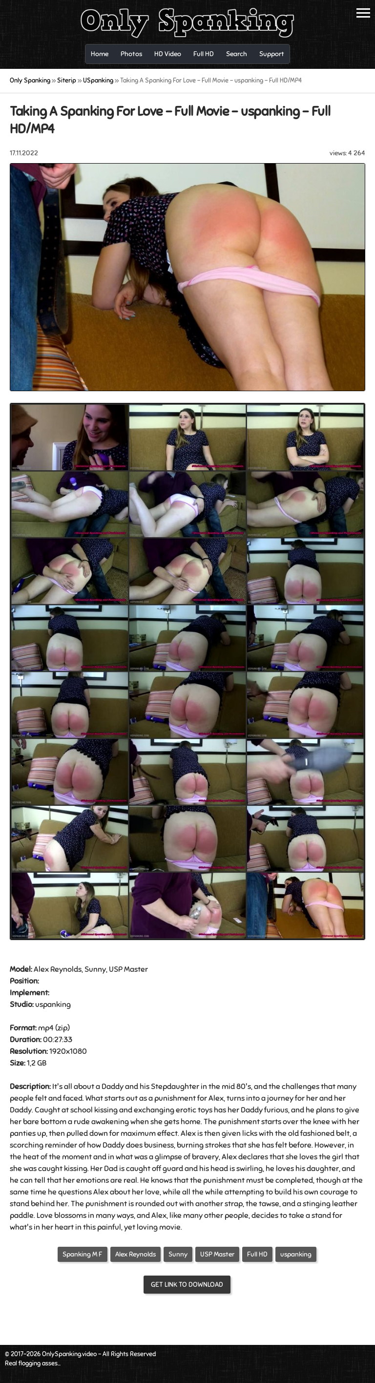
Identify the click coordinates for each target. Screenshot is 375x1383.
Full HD (257, 1254)
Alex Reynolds (135, 1254)
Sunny (178, 1254)
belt (343, 1133)
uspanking (296, 1254)
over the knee (306, 1122)
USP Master (217, 1254)
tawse (269, 1204)
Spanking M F (82, 1254)
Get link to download (187, 1284)
